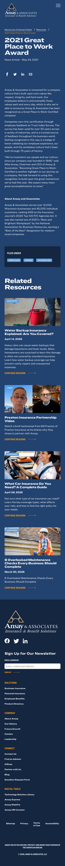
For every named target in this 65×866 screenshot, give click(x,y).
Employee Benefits (15, 698)
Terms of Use (36, 824)
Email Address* (12, 660)
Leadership (10, 739)
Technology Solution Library (19, 794)
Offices (8, 764)
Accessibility (52, 823)
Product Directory (14, 704)
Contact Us (10, 754)
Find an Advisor (13, 759)
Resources (41, 29)
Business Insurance (15, 688)
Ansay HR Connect (14, 810)
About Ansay (11, 718)
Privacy (24, 823)
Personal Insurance (15, 693)
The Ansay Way (44, 260)
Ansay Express (12, 799)
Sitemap (10, 823)
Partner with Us (13, 769)
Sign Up (8, 672)
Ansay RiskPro (12, 804)
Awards (28, 260)
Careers (9, 734)
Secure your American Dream (18, 29)
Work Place (14, 260)
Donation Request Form (17, 779)
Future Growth (12, 729)
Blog (7, 774)
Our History (11, 724)
